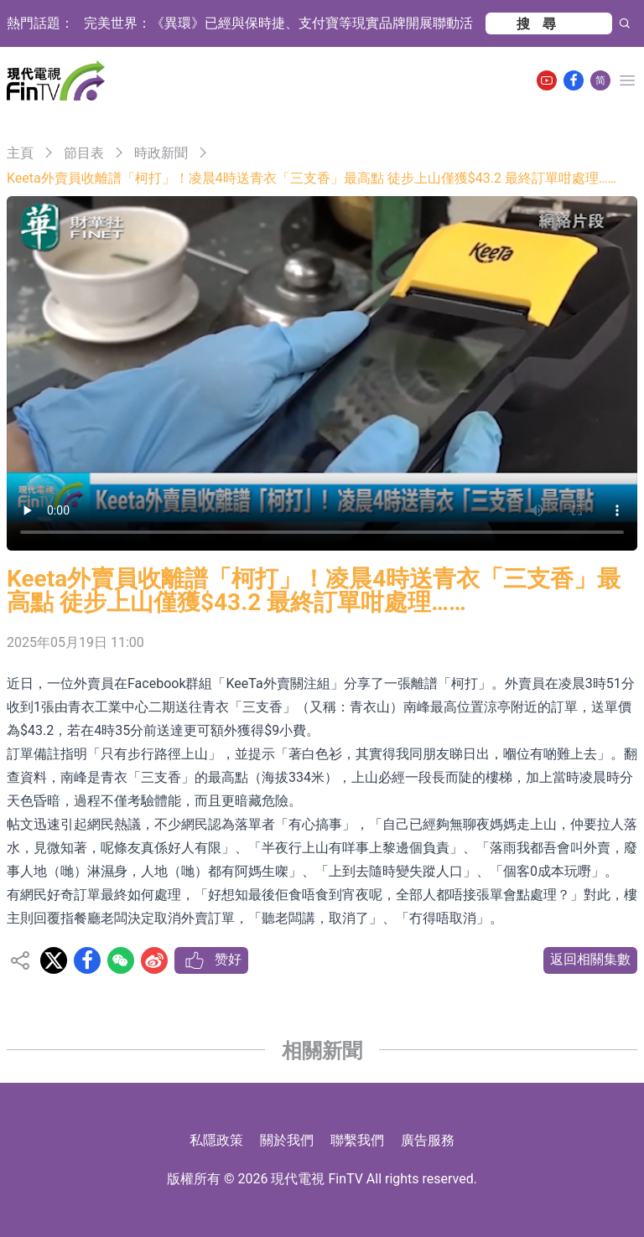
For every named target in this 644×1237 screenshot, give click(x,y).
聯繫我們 (357, 1140)
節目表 (84, 153)
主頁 (20, 153)
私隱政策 (216, 1140)
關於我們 (287, 1140)
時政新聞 (161, 153)
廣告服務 (427, 1140)
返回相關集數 (590, 959)
